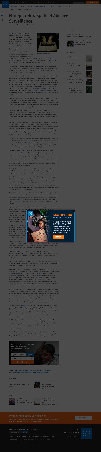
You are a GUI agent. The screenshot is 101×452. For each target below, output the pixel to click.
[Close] (74, 211)
